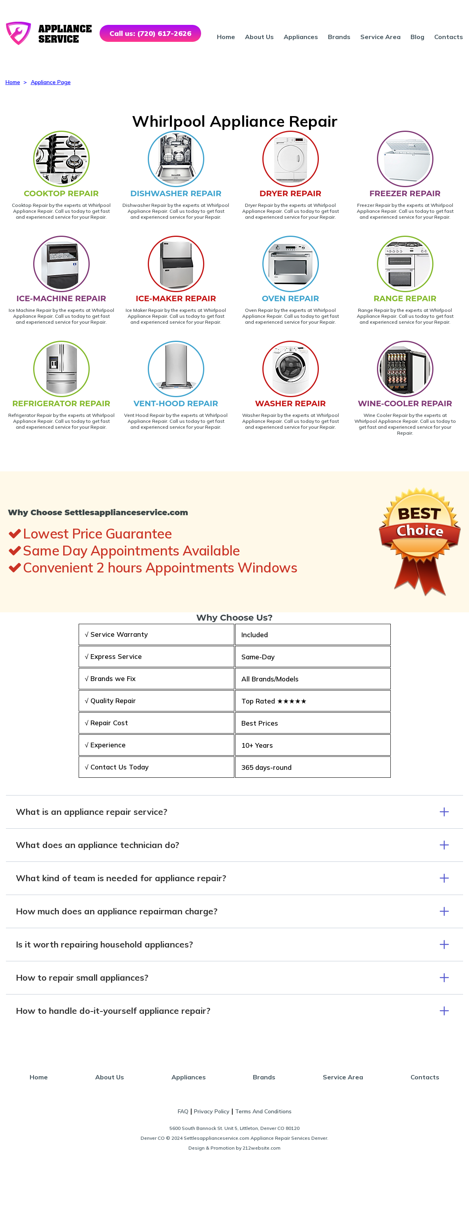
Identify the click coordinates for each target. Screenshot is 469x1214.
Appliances (301, 37)
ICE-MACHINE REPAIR (61, 298)
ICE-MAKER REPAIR (176, 298)
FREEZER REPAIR (405, 193)
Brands (339, 37)
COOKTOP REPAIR (61, 193)
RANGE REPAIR (404, 298)
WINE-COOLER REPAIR (405, 403)
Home (226, 37)
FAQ (183, 1111)
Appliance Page (51, 82)
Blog (417, 37)
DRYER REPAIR (291, 193)
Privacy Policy (212, 1111)
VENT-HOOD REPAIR (176, 403)
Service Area (380, 37)
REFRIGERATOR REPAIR (61, 403)
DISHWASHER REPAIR (176, 193)
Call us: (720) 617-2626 (150, 33)
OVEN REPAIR (290, 298)
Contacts (448, 37)
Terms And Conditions (263, 1111)
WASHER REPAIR (290, 403)
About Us (259, 37)
